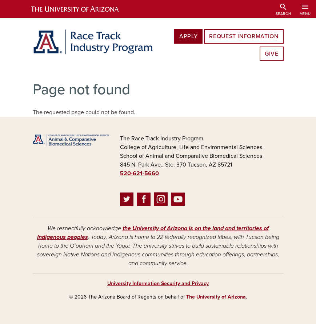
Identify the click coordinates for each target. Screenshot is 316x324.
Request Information (243, 36)
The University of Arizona (216, 297)
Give (272, 53)
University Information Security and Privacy (158, 283)
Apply (188, 36)
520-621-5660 (139, 173)
